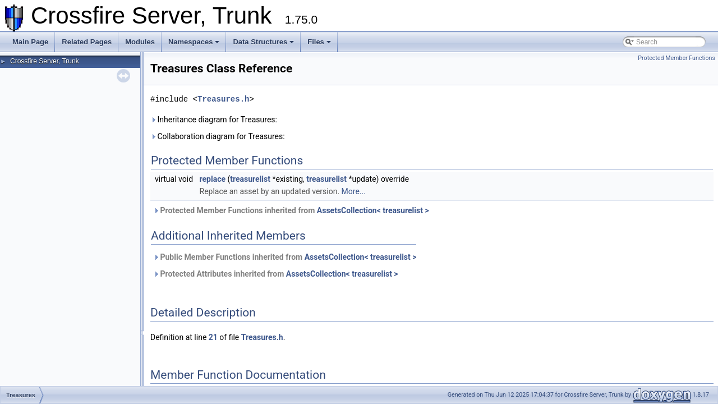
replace (212, 179)
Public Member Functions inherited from (285, 256)
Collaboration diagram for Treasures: (217, 136)
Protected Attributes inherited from (275, 273)
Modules (140, 42)
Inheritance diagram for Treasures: (213, 119)
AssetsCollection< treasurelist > (373, 210)
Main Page (30, 42)
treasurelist (250, 179)
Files (319, 42)
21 (213, 337)
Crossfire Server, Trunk (44, 61)
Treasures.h (223, 99)
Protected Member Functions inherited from (291, 210)
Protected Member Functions (676, 58)
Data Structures (263, 42)
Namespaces (194, 42)
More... (354, 191)
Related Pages (87, 42)
